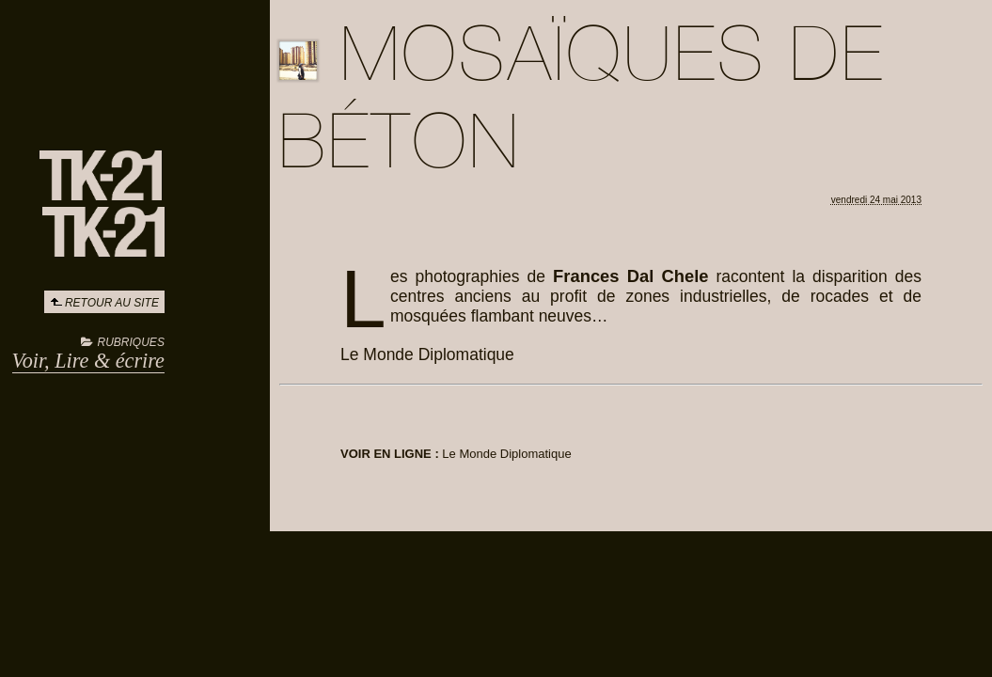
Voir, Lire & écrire (88, 360)
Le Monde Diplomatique (506, 454)
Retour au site (112, 302)
